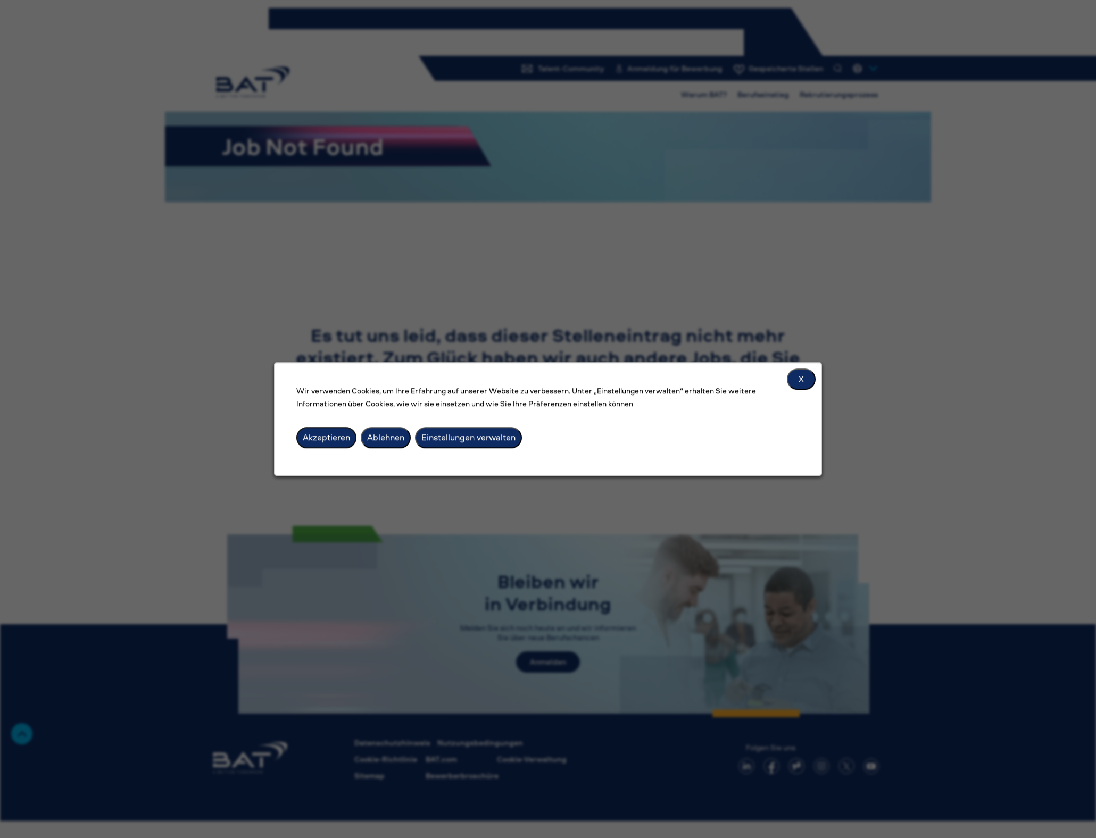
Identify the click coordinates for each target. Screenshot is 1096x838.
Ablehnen (385, 437)
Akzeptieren (326, 437)
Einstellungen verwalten (468, 437)
